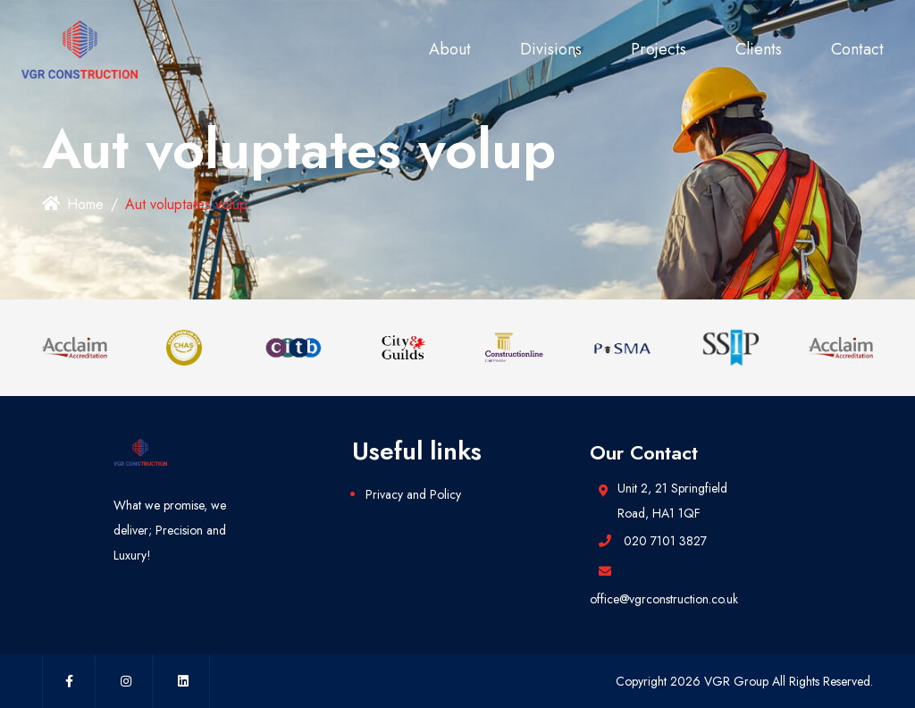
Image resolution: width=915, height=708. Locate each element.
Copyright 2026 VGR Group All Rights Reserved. (744, 681)
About (450, 49)
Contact (857, 49)
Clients (758, 49)
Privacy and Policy (413, 494)
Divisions (551, 49)
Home (73, 204)
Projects (658, 49)
